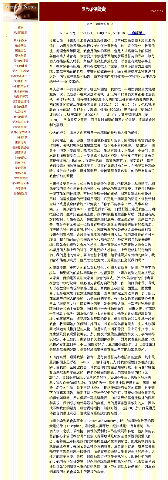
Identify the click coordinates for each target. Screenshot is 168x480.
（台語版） (136, 33)
